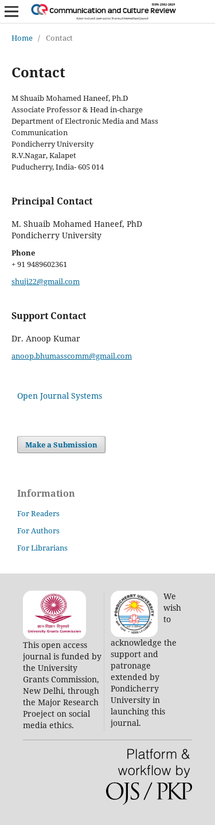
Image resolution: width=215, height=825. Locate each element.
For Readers (38, 513)
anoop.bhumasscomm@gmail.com (71, 356)
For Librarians (42, 548)
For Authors (38, 530)
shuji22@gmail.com (45, 281)
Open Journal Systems (59, 395)
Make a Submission (61, 444)
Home (22, 38)
